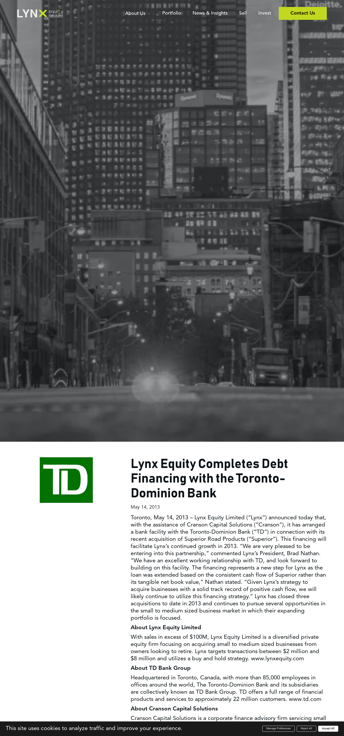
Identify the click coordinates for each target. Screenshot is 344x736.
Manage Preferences (278, 728)
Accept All (328, 728)
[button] (138, 14)
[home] (40, 13)
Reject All (306, 728)
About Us (135, 13)
